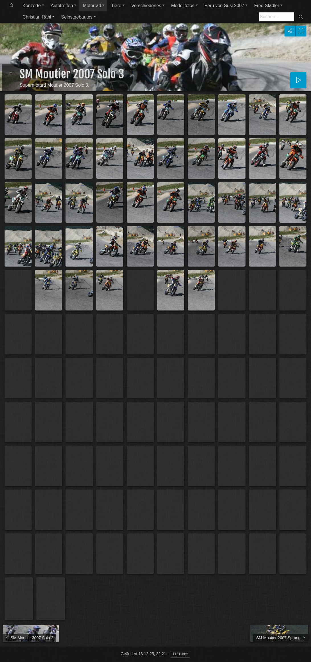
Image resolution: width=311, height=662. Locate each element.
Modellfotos (183, 5)
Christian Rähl (36, 17)
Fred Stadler (266, 5)
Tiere (116, 5)
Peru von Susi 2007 (224, 5)
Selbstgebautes (76, 17)
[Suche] (276, 16)
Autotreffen (62, 5)
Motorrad (92, 5)
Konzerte (31, 5)
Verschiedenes (146, 5)
